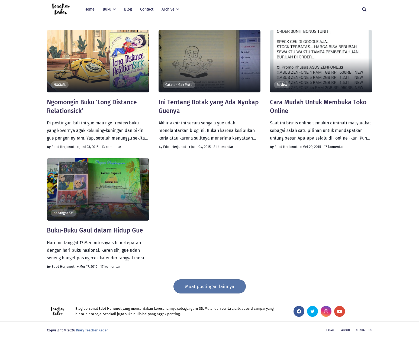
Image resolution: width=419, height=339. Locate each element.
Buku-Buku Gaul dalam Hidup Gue (95, 230)
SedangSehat (64, 213)
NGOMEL (60, 85)
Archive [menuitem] (168, 9)
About (345, 330)
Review (282, 85)
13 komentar (111, 147)
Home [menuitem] (90, 9)
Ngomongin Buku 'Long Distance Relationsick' (92, 106)
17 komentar (334, 147)
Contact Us (364, 330)
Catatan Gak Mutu (178, 85)
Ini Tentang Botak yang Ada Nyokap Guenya (209, 106)
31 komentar (223, 147)
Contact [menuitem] (146, 9)
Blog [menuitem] (128, 9)
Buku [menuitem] (107, 9)
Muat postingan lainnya (209, 286)
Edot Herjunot (63, 147)
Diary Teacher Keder (92, 330)
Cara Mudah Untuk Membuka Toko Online (318, 106)
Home (330, 330)
